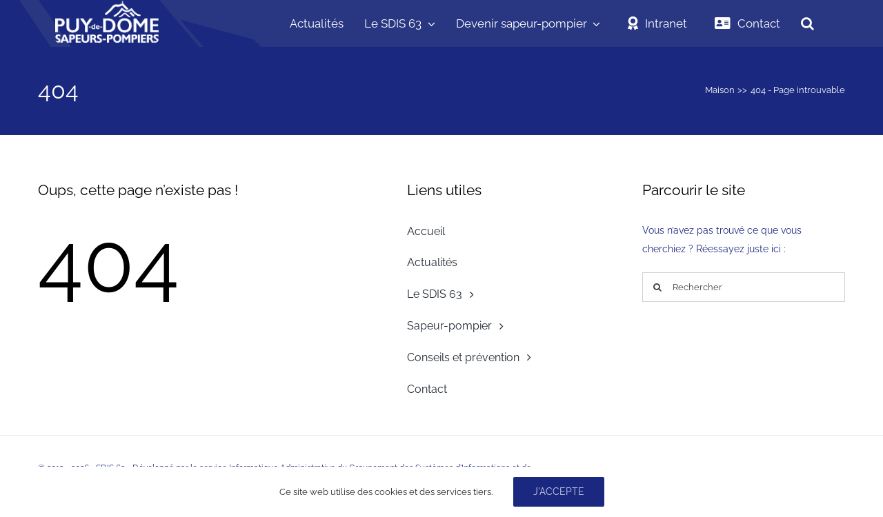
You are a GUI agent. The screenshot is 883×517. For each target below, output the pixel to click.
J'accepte (558, 491)
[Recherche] (657, 287)
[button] (807, 23)
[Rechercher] (743, 287)
